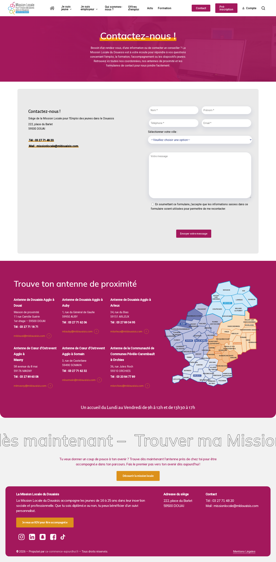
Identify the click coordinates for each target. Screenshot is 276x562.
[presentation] (175, 222)
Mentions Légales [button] (244, 551)
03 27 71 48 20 (44, 140)
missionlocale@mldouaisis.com (57, 146)
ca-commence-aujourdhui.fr (62, 551)
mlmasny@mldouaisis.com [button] (30, 385)
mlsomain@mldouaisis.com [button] (79, 380)
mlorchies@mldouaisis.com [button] (126, 385)
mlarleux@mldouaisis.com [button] (126, 331)
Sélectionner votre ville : (200, 138)
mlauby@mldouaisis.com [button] (77, 331)
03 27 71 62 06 (77, 322)
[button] (138, 476)
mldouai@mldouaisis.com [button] (29, 336)
